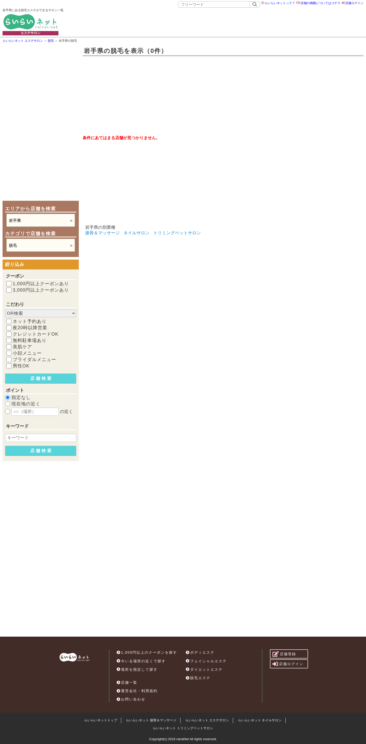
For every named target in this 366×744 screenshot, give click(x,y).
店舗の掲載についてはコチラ (320, 3)
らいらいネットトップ (100, 720)
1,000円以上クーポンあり (41, 283)
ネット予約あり (30, 321)
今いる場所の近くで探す (141, 661)
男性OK (21, 365)
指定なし (21, 397)
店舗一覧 (127, 682)
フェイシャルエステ (206, 661)
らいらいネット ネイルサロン (260, 720)
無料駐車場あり (30, 340)
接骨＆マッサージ (102, 233)
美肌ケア (22, 346)
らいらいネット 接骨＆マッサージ (151, 720)
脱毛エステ (198, 678)
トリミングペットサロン (177, 233)
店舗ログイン (354, 3)
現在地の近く (25, 403)
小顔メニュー (27, 353)
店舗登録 (284, 654)
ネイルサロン (136, 233)
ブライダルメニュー (34, 359)
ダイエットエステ (204, 669)
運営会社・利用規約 (137, 691)
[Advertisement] (219, 21)
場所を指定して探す (137, 669)
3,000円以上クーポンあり (41, 290)
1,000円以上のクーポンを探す (147, 652)
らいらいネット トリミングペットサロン (183, 728)
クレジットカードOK (35, 334)
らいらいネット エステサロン (207, 720)
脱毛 (13, 245)
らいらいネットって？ (280, 3)
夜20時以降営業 (30, 327)
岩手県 (15, 220)
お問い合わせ (131, 699)
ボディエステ (200, 652)
